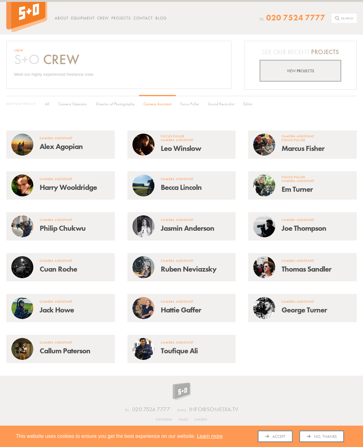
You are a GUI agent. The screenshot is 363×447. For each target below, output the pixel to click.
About (62, 18)
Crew (103, 18)
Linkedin (200, 419)
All (47, 104)
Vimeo (183, 419)
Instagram (164, 419)
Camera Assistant (157, 104)
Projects (121, 18)
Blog (161, 18)
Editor (248, 104)
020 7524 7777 (295, 17)
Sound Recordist (221, 104)
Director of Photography (115, 104)
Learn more (210, 436)
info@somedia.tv (207, 409)
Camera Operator (72, 104)
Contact (143, 18)
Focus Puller (189, 104)
